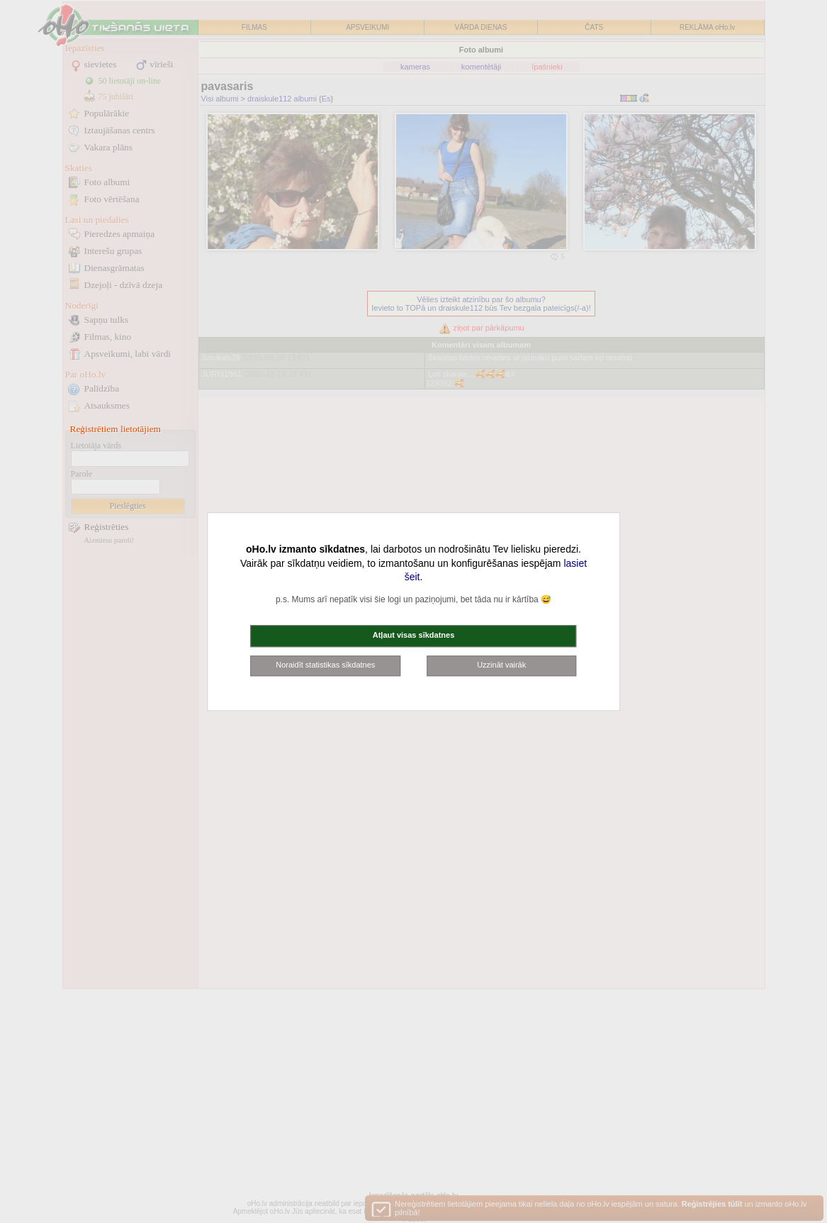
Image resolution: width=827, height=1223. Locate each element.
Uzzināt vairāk (501, 664)
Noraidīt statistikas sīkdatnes (325, 664)
